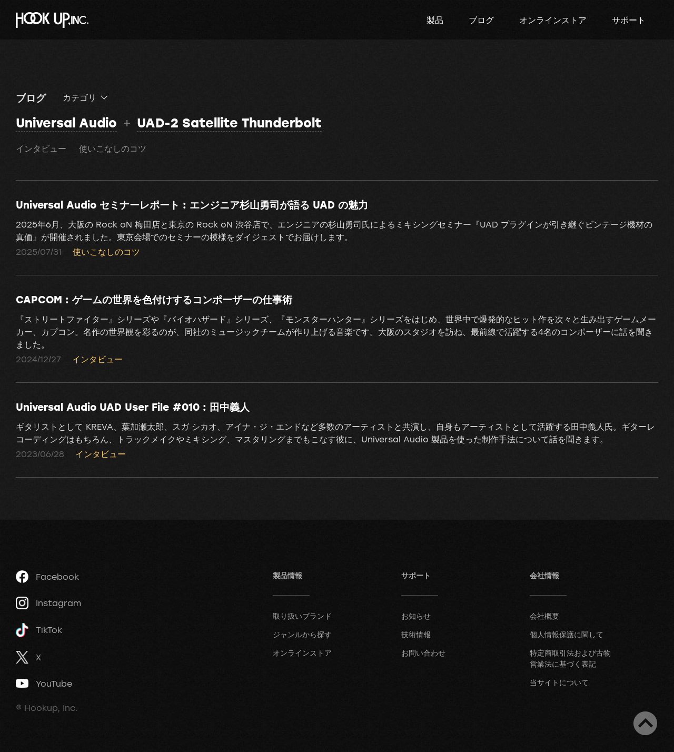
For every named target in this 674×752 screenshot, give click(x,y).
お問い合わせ (423, 653)
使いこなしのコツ (112, 148)
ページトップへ (645, 723)
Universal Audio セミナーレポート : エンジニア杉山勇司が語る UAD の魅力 (192, 204)
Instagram (48, 603)
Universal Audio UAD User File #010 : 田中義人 (133, 406)
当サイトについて (559, 682)
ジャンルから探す (302, 634)
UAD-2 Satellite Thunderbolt (229, 122)
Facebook (47, 576)
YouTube (44, 683)
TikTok (39, 630)
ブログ (481, 20)
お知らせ (416, 616)
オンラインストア (553, 20)
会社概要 (544, 616)
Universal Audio (66, 122)
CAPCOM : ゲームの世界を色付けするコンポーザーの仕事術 (154, 299)
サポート (629, 20)
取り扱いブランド (302, 616)
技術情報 (416, 634)
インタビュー (41, 148)
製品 (435, 20)
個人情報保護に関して (566, 634)
